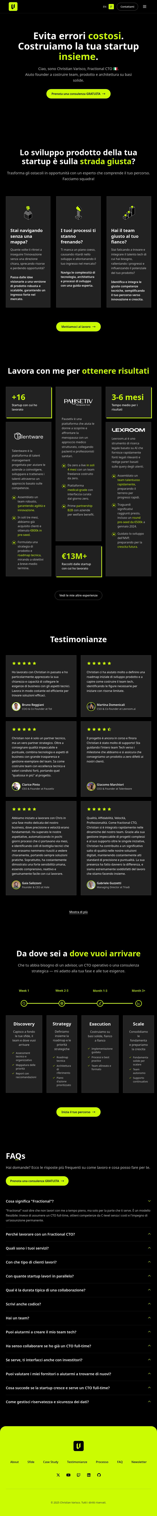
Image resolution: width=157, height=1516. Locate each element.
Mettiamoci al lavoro (78, 327)
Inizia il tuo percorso (78, 1112)
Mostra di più (78, 912)
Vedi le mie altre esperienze (78, 595)
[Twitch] (78, 1475)
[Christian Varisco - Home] (13, 6)
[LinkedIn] (89, 1475)
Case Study (50, 1462)
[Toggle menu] (144, 6)
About (14, 1462)
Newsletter (139, 1462)
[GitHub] (99, 1475)
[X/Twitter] (58, 1475)
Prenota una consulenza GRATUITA (78, 94)
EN (104, 6)
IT (111, 6)
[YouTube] (68, 1475)
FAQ (120, 1462)
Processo (102, 1462)
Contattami (127, 6)
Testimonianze (77, 1462)
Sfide (30, 1462)
